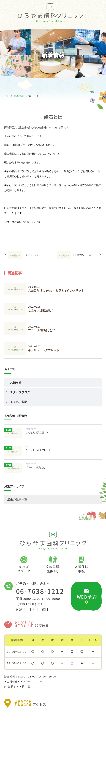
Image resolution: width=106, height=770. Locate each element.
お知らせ (15, 382)
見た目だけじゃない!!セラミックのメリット (56, 290)
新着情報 (19, 96)
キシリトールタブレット (43, 350)
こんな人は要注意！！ (42, 310)
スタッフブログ (20, 392)
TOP (6, 96)
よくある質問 (18, 401)
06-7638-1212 (40, 591)
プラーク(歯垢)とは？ (42, 330)
